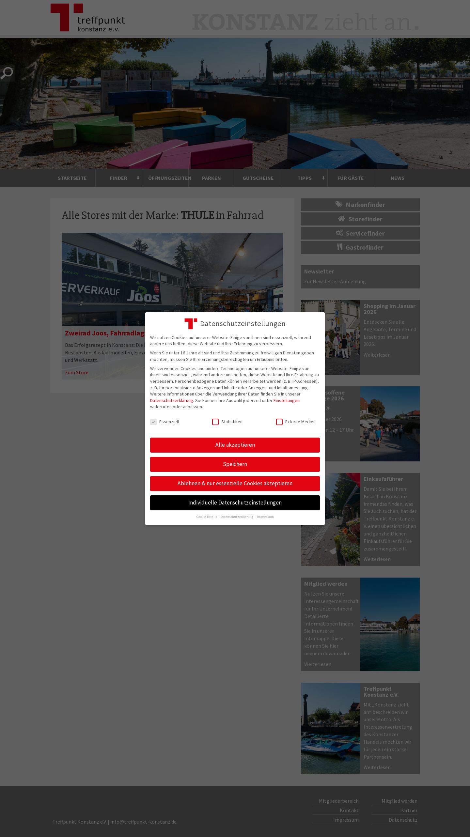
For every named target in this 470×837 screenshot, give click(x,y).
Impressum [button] (265, 517)
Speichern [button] (235, 464)
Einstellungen (287, 400)
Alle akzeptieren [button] (235, 444)
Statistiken (227, 422)
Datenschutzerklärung (171, 400)
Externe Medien (296, 422)
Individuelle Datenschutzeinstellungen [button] (235, 502)
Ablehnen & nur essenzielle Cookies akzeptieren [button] (235, 483)
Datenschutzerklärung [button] (237, 517)
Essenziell (164, 422)
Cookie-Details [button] (207, 517)
